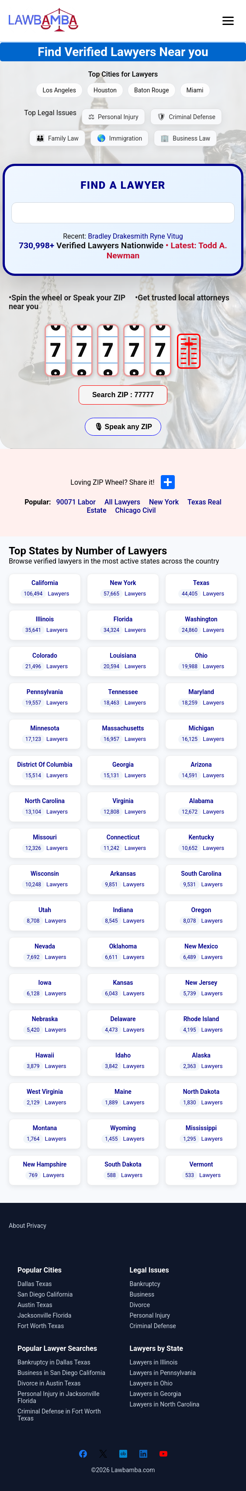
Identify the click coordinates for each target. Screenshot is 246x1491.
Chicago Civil (135, 510)
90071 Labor (75, 502)
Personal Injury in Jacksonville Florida (58, 1397)
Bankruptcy (145, 1283)
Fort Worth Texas (40, 1325)
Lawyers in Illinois (154, 1362)
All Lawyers (122, 502)
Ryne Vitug (166, 236)
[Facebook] (83, 1453)
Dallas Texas (34, 1283)
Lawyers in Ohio (151, 1383)
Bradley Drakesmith (118, 236)
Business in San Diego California (61, 1372)
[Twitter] (103, 1453)
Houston (105, 90)
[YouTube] (163, 1453)
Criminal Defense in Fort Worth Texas (59, 1415)
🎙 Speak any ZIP (123, 426)
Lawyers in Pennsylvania (163, 1372)
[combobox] (123, 212)
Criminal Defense (153, 1325)
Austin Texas (34, 1304)
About (17, 1225)
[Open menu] (228, 21)
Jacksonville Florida (44, 1315)
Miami (195, 90)
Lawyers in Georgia (155, 1393)
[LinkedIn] (143, 1453)
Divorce (140, 1304)
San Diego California (45, 1294)
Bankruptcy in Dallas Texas (53, 1362)
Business (142, 1294)
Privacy (36, 1225)
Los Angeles (59, 90)
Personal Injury (150, 1315)
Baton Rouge (151, 90)
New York (164, 502)
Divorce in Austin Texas (49, 1383)
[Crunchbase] (123, 1453)
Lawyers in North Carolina (165, 1404)
